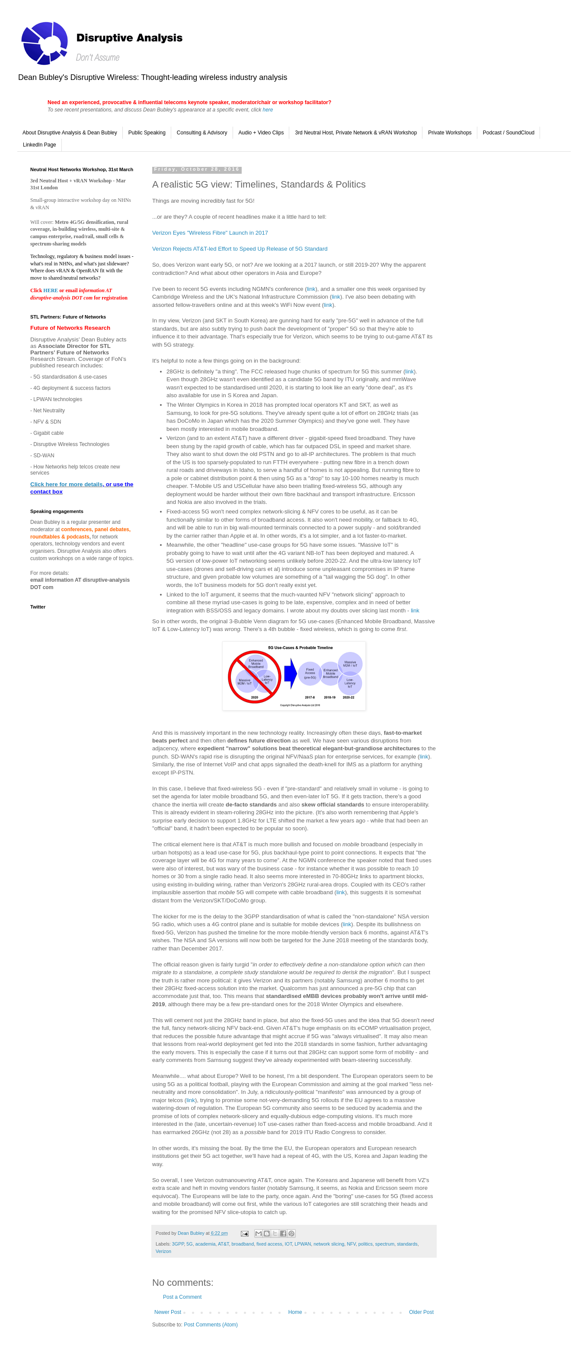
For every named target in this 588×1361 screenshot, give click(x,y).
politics (365, 1243)
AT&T (223, 1243)
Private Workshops (449, 133)
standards (407, 1243)
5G (189, 1243)
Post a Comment (182, 1297)
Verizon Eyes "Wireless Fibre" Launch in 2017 (210, 232)
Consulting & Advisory (202, 133)
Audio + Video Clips (261, 133)
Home (295, 1312)
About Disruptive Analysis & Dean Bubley (69, 133)
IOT (288, 1243)
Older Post (421, 1312)
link (311, 289)
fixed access (269, 1243)
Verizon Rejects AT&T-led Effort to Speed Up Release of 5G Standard (240, 248)
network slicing (328, 1243)
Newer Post (167, 1312)
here (267, 110)
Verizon (163, 1251)
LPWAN (302, 1243)
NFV (351, 1243)
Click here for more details (66, 484)
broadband (243, 1243)
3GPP (178, 1243)
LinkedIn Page (39, 145)
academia (205, 1243)
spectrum (384, 1243)
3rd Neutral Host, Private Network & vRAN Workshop (356, 133)
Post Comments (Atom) (211, 1325)
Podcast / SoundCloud (508, 133)
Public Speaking (147, 133)
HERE (51, 290)
